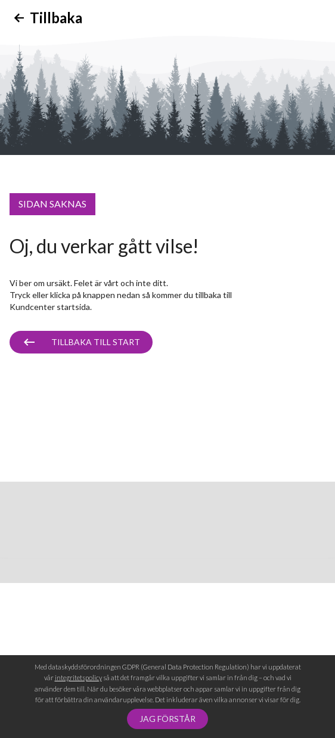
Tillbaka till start (95, 342)
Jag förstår (167, 719)
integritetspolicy (78, 677)
